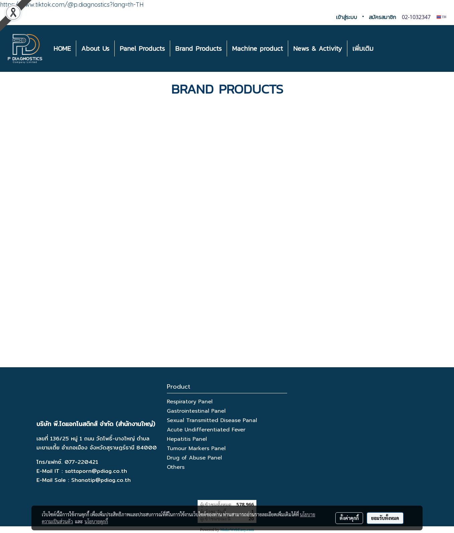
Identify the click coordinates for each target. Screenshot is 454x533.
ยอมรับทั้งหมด (385, 518)
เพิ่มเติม (362, 48)
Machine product (257, 48)
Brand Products (198, 48)
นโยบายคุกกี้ (96, 521)
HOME (62, 48)
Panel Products (142, 48)
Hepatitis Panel (187, 439)
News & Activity (317, 48)
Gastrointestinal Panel (196, 411)
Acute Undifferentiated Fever (206, 430)
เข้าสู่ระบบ (346, 17)
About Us (95, 48)
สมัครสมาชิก (382, 17)
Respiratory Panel (190, 402)
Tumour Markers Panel (196, 448)
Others (176, 467)
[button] (384, 48)
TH (441, 17)
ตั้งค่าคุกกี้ (349, 518)
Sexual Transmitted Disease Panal (212, 420)
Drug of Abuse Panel (194, 458)
